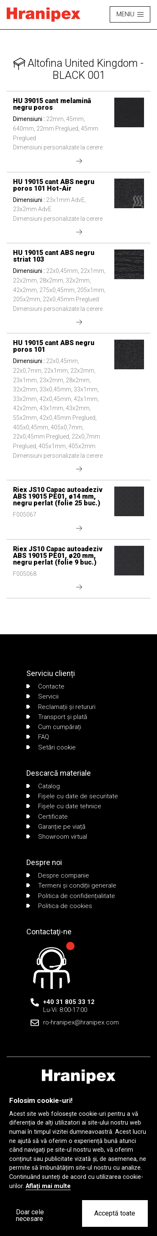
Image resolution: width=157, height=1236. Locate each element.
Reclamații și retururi (60, 707)
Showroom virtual (56, 836)
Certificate (47, 816)
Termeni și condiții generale (71, 885)
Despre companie (57, 875)
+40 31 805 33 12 (69, 1002)
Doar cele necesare (30, 1215)
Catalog (43, 786)
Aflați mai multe (48, 1186)
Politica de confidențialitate (70, 896)
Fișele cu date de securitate (72, 796)
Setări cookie (51, 747)
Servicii (42, 696)
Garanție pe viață (55, 826)
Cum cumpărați (53, 727)
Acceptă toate (114, 1213)
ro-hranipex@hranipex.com (81, 1022)
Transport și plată (56, 717)
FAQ (37, 737)
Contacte (45, 686)
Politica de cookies (59, 906)
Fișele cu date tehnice (63, 806)
